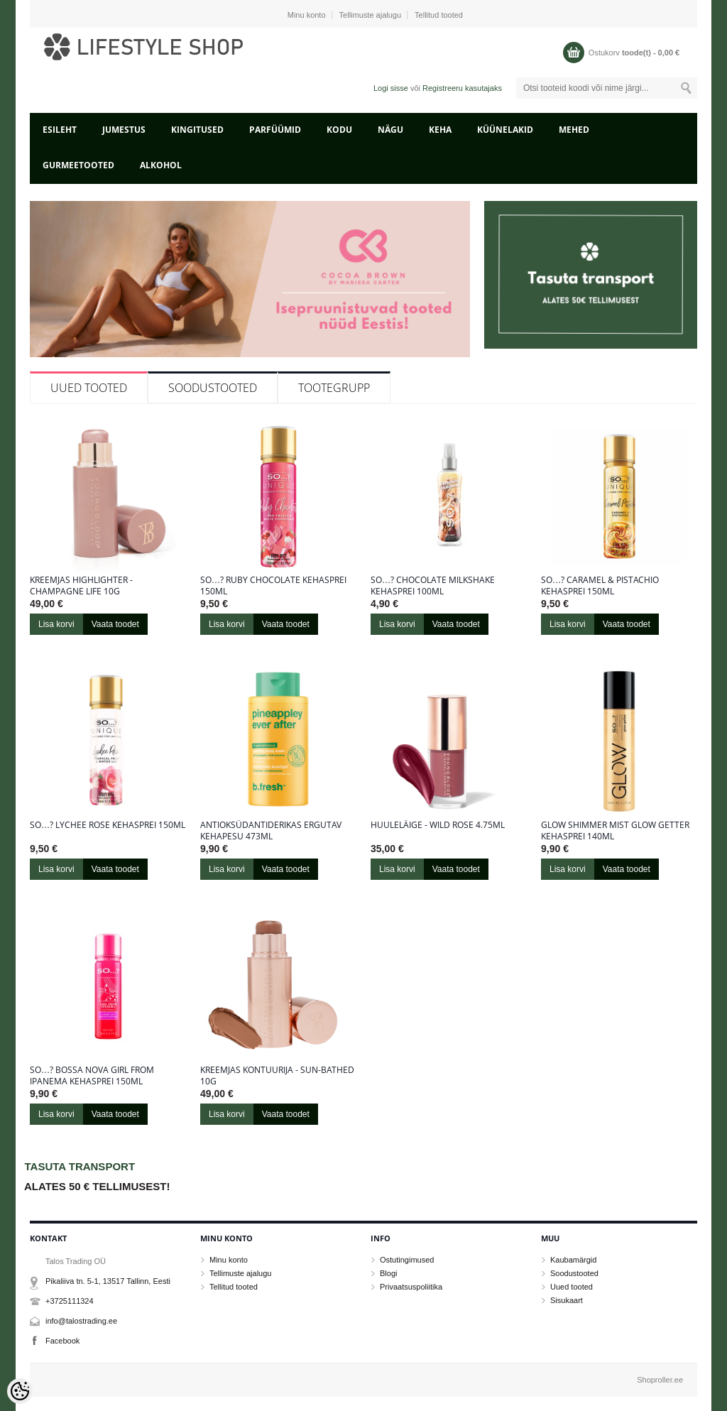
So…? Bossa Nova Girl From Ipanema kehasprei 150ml (92, 1075)
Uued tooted (88, 388)
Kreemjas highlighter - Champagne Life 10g (81, 585)
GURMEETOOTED (78, 165)
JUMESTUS (124, 130)
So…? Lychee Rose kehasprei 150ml (107, 825)
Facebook (62, 1340)
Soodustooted (212, 388)
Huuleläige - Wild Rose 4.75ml (438, 825)
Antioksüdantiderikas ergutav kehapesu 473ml (270, 830)
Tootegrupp (334, 388)
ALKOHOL (161, 165)
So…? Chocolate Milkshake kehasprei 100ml (433, 585)
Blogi (388, 1273)
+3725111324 (69, 1301)
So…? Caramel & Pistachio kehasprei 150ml (600, 585)
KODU (339, 130)
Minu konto (307, 15)
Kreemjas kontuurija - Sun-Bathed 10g (277, 1075)
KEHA (440, 130)
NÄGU (390, 130)
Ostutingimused (407, 1259)
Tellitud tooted (439, 15)
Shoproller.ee (660, 1379)
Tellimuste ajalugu (370, 15)
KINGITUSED (197, 130)
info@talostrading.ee (81, 1321)
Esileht (60, 130)
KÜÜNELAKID (505, 130)
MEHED (574, 130)
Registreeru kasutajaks (462, 88)
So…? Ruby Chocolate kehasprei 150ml (273, 585)
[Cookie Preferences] (20, 1391)
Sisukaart (566, 1300)
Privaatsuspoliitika (411, 1286)
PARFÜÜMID (275, 130)
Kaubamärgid (573, 1259)
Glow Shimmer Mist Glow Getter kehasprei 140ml (615, 830)
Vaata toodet (115, 624)
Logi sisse (390, 88)
